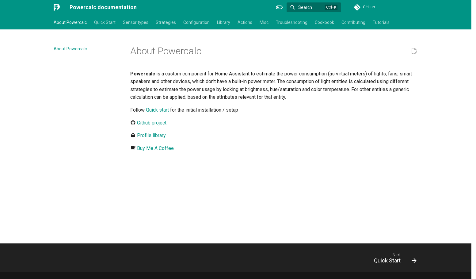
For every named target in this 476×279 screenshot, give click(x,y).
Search (305, 7)
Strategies (166, 22)
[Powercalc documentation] (56, 7)
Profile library (151, 135)
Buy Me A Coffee (155, 148)
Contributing (353, 22)
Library (223, 22)
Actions (245, 22)
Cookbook (324, 22)
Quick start (157, 110)
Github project (151, 123)
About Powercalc (70, 22)
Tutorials (381, 22)
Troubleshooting (291, 22)
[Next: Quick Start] (393, 259)
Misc (264, 22)
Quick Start (105, 22)
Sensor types (135, 22)
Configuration (196, 22)
